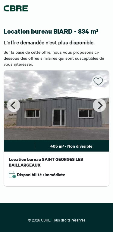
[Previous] (13, 105)
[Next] (99, 105)
